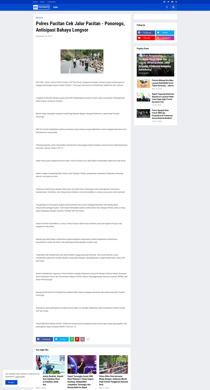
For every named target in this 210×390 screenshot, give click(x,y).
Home (35, 2)
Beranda (39, 18)
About (42, 2)
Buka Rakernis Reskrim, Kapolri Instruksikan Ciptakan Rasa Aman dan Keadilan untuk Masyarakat (49, 380)
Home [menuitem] (55, 7)
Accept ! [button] (11, 382)
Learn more (20, 377)
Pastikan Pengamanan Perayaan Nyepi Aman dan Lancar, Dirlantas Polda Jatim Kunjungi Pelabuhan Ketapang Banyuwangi (155, 62)
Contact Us (51, 2)
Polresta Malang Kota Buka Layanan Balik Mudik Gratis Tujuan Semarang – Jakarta (163, 83)
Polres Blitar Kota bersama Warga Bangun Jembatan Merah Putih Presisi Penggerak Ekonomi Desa (113, 380)
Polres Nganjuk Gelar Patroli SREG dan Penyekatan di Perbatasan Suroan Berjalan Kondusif (162, 114)
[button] (167, 7)
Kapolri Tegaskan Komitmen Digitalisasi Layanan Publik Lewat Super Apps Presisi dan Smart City (163, 98)
